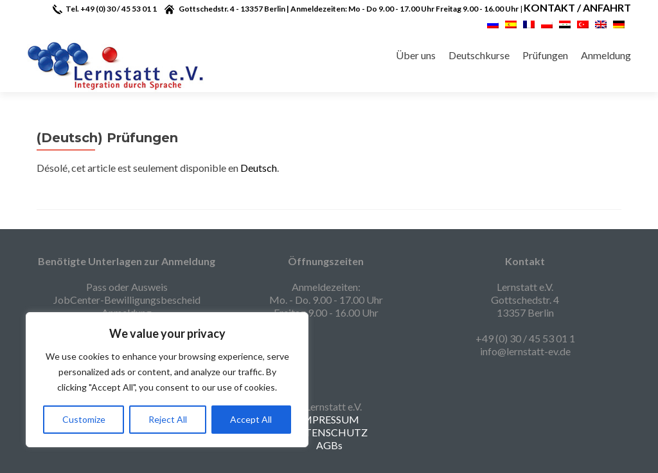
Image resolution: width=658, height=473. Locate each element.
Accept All (251, 419)
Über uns (416, 55)
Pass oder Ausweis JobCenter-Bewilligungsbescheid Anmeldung (126, 300)
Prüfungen (545, 55)
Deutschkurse (479, 55)
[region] (167, 379)
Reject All (167, 419)
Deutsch (258, 168)
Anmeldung (606, 55)
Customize (83, 419)
